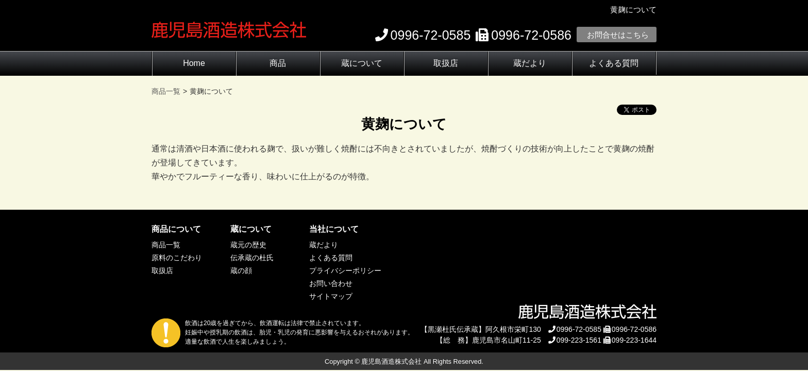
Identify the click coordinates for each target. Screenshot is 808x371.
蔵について (361, 63)
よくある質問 (613, 63)
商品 (278, 63)
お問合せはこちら (618, 34)
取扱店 (445, 63)
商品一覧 (166, 245)
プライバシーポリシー (345, 270)
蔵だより (529, 63)
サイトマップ (330, 296)
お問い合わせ (330, 283)
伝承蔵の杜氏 (252, 258)
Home (194, 63)
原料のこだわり (177, 258)
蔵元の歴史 (248, 245)
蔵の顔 (241, 270)
